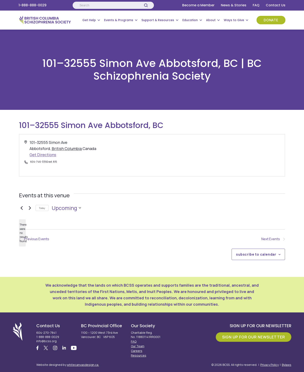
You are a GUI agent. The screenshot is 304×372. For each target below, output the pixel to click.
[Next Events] (29, 207)
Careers (136, 351)
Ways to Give (234, 20)
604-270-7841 (46, 333)
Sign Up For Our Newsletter (253, 336)
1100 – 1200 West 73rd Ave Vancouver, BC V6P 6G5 (99, 335)
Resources (138, 355)
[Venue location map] (218, 155)
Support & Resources (157, 20)
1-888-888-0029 (32, 5)
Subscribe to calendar (256, 254)
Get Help (89, 20)
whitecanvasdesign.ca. (83, 365)
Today (42, 208)
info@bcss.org (46, 341)
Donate (271, 20)
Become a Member (198, 5)
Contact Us (275, 5)
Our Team (137, 346)
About (211, 20)
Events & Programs (118, 20)
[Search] (145, 5)
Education (190, 20)
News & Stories (233, 5)
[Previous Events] (21, 207)
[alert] (22, 233)
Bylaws (286, 365)
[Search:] (113, 5)
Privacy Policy (269, 365)
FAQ (256, 5)
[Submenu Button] (99, 20)
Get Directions (43, 154)
